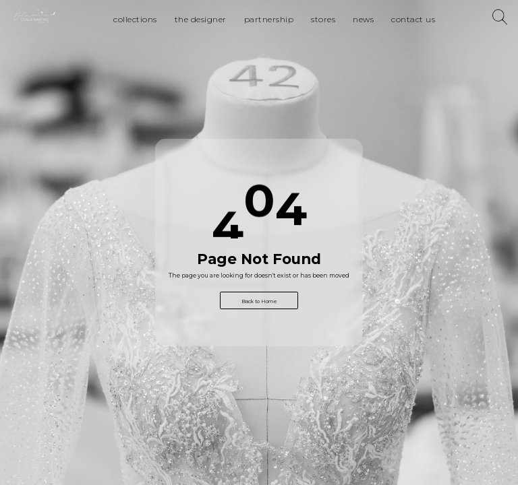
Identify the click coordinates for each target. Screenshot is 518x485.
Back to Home (259, 301)
